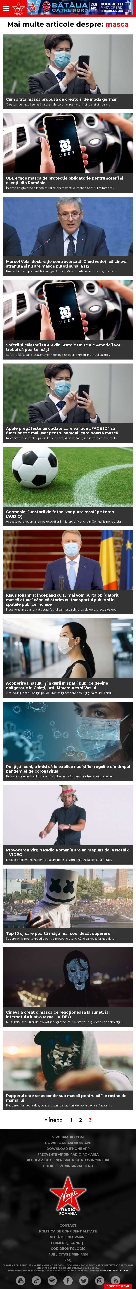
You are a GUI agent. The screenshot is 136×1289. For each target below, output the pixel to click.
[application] (123, 8)
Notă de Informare (68, 1237)
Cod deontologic (68, 1249)
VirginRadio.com (68, 1137)
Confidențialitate (118, 1286)
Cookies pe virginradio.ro (68, 1166)
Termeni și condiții (68, 1243)
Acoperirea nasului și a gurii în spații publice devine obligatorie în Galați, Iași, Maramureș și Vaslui (57, 685)
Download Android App (68, 1143)
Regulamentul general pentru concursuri (68, 1160)
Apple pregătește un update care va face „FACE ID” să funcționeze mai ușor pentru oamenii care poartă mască (62, 430)
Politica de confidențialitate (68, 1231)
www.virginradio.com (113, 1270)
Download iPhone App (68, 1149)
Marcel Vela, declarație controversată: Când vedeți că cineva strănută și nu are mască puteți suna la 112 (67, 264)
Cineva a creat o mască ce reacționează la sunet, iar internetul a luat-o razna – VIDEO (58, 1014)
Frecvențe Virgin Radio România (68, 1154)
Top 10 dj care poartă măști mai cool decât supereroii (59, 933)
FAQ (68, 1260)
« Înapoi (54, 1120)
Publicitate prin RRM (68, 1254)
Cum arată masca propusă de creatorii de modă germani (62, 99)
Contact (68, 1225)
